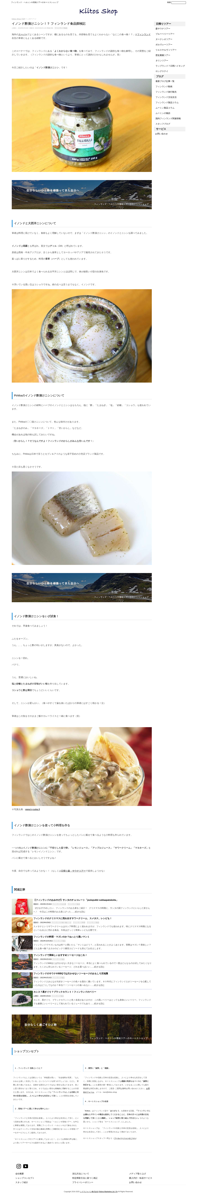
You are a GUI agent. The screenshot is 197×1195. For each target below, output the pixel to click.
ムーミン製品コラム (164, 108)
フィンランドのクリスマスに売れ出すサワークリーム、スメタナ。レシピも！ (72, 918)
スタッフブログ (162, 124)
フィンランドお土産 (59, 904)
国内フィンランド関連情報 (167, 118)
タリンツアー (161, 60)
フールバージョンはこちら (125, 1138)
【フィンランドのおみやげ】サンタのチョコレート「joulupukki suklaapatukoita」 (75, 900)
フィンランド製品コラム (166, 102)
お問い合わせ (161, 134)
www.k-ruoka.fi (32, 809)
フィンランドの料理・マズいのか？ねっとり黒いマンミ (61, 937)
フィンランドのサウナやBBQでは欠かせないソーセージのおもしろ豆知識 (70, 973)
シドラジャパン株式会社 (89, 1192)
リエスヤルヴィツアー (165, 50)
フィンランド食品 (61, 28)
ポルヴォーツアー (163, 44)
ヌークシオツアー (163, 39)
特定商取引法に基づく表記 (84, 1178)
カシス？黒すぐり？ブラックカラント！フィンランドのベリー (64, 992)
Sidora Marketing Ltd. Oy (108, 1192)
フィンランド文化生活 (165, 97)
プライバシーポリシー (82, 1182)
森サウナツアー (162, 28)
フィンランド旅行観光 (165, 92)
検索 (169, 2)
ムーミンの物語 (162, 113)
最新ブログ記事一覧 (164, 81)
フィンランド (144, 34)
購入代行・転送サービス (140, 1178)
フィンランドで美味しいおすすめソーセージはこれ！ (60, 955)
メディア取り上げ (137, 1173)
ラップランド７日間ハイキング (169, 66)
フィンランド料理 (79, 922)
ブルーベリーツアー (164, 34)
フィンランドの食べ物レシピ (61, 922)
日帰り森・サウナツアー (73, 870)
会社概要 (19, 1173)
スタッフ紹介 (21, 1182)
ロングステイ (161, 71)
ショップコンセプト (24, 1178)
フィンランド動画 (163, 86)
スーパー (22, 34)
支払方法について (80, 1173)
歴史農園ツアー (162, 55)
